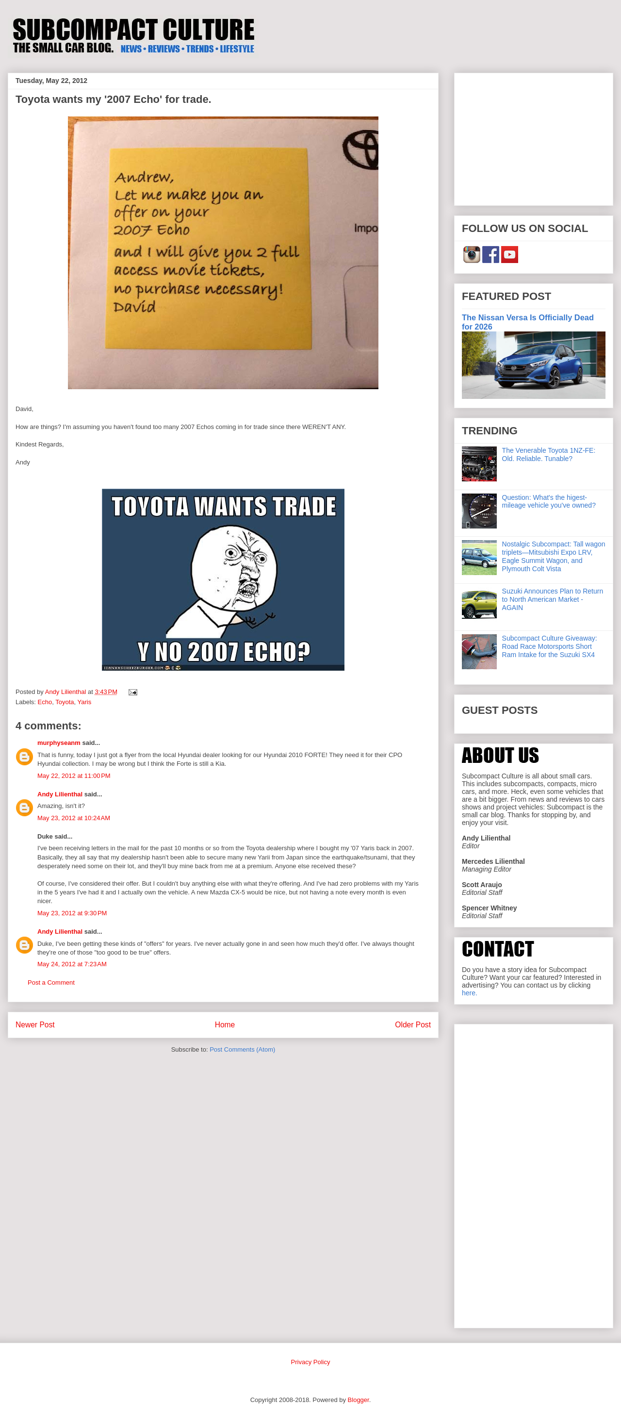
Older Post (413, 1025)
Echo (45, 702)
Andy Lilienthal (59, 794)
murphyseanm (59, 742)
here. (469, 993)
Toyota (64, 702)
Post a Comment (51, 982)
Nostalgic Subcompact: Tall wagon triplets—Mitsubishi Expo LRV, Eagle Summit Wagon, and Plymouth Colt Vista (553, 556)
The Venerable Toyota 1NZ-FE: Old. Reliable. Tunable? (549, 454)
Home (225, 1025)
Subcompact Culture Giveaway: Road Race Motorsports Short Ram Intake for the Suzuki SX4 (549, 646)
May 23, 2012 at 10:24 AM (73, 818)
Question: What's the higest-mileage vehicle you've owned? (549, 502)
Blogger (358, 1399)
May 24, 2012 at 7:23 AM (72, 964)
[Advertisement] (533, 137)
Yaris (85, 702)
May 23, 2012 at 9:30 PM (72, 913)
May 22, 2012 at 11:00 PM (74, 775)
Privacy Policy (310, 1362)
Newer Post (35, 1025)
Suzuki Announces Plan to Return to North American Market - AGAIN (553, 599)
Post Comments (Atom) (242, 1049)
